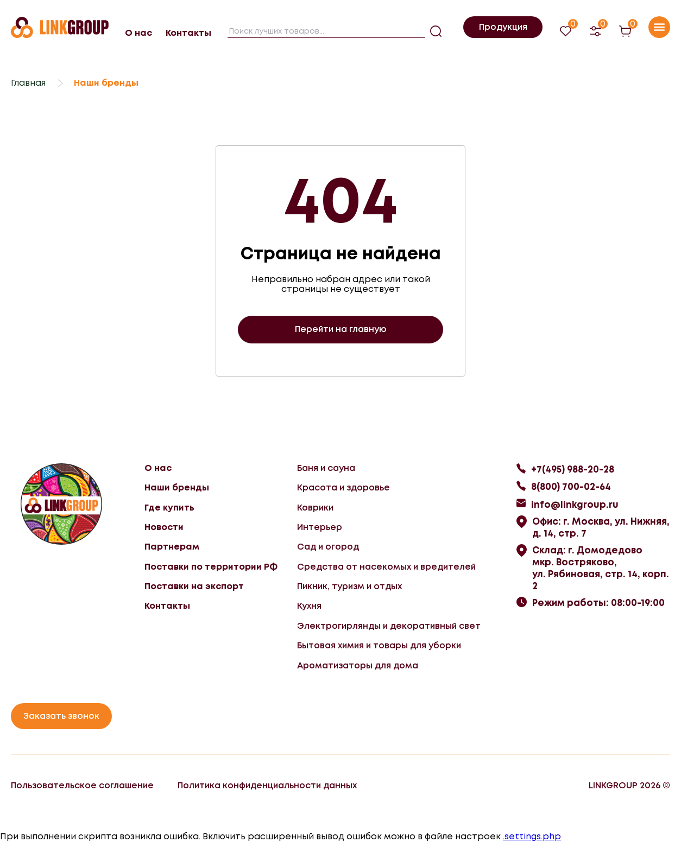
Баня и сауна (326, 468)
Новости (164, 527)
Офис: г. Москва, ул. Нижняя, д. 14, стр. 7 (601, 527)
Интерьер (319, 527)
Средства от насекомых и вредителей (386, 566)
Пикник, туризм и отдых (349, 586)
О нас (138, 33)
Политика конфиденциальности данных (267, 785)
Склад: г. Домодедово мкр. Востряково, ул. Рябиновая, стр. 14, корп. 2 (600, 568)
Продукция (503, 27)
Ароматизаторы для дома (357, 665)
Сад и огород (328, 546)
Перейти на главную (341, 329)
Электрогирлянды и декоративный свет (389, 626)
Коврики (315, 507)
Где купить (169, 507)
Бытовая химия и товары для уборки (379, 645)
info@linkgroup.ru (575, 505)
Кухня (309, 605)
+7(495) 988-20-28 (572, 469)
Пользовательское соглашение (82, 785)
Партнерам (171, 546)
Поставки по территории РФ (211, 566)
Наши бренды (176, 487)
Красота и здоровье (343, 487)
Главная (28, 82)
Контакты (188, 33)
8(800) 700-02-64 (571, 487)
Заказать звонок (61, 716)
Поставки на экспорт (194, 586)
